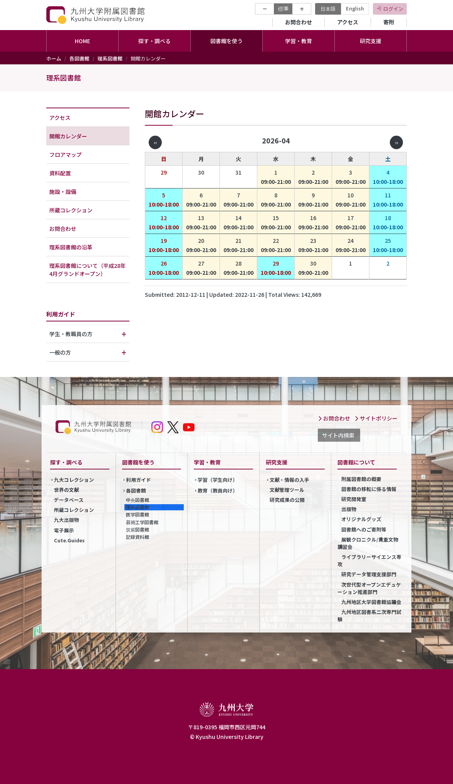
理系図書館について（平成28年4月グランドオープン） (87, 270)
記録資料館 (137, 536)
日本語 (328, 8)
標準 (283, 8)
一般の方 (60, 352)
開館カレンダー (68, 136)
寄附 (388, 22)
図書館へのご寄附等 (363, 529)
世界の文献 (66, 489)
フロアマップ (65, 154)
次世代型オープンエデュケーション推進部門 (369, 588)
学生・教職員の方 (70, 334)
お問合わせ (298, 22)
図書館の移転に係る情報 (368, 489)
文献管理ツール (287, 489)
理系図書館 (109, 58)
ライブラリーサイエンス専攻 (369, 560)
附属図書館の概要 (361, 479)
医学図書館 (137, 514)
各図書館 (79, 58)
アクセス (347, 22)
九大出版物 (66, 519)
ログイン (393, 8)
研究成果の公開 (287, 499)
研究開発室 (353, 499)
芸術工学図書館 (142, 522)
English (355, 8)
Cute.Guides (69, 540)
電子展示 (64, 530)
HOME (82, 41)
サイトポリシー (376, 418)
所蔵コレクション (70, 210)
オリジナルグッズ (361, 519)
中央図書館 (137, 499)
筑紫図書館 (137, 529)
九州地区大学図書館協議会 (371, 602)
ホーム (53, 58)
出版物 (348, 509)
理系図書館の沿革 (70, 247)
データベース (69, 499)
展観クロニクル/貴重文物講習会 (367, 543)
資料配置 (60, 173)
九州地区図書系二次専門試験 (369, 615)
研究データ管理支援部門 (368, 574)
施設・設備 (62, 191)
